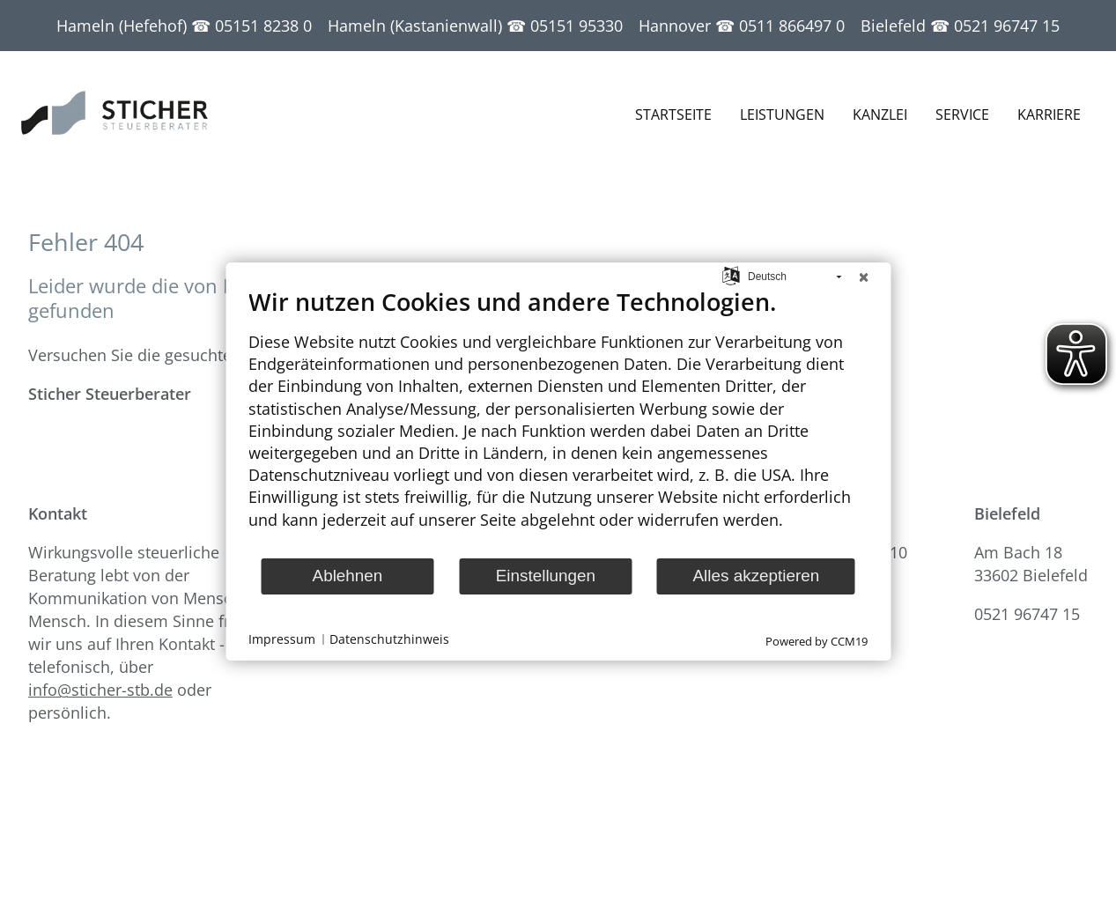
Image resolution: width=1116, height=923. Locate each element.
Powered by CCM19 (816, 641)
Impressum (281, 639)
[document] (558, 422)
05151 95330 (576, 25)
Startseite (673, 114)
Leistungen (782, 114)
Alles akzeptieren (756, 575)
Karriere (1049, 114)
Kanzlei (880, 114)
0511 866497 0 (792, 25)
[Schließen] (863, 276)
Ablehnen (348, 575)
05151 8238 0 (263, 25)
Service (962, 114)
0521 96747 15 (1007, 25)
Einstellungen (545, 575)
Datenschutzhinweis (389, 639)
